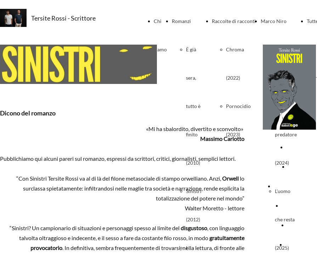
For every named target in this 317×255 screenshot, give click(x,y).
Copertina (297, 147)
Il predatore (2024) (286, 134)
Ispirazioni (296, 245)
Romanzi (181, 21)
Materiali (296, 225)
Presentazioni (297, 206)
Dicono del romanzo (295, 186)
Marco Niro (274, 21)
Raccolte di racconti (234, 21)
